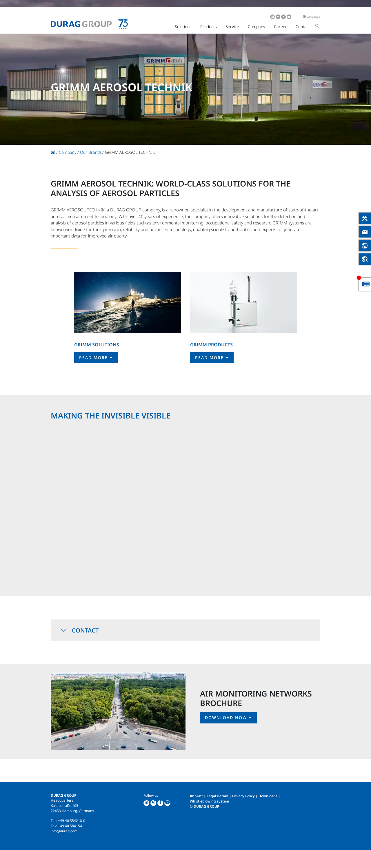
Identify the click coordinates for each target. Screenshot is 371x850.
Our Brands (91, 152)
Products (208, 26)
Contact (303, 26)
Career (280, 26)
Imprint (196, 796)
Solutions (183, 26)
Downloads (268, 796)
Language (311, 16)
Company (256, 26)
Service (232, 26)
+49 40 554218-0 (71, 820)
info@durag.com (64, 831)
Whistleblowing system (209, 801)
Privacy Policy (243, 796)
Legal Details (217, 796)
